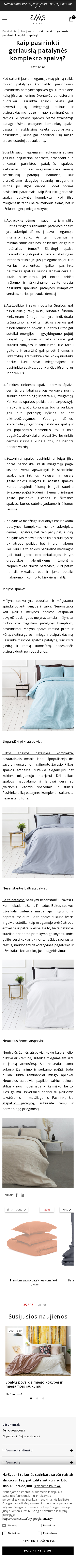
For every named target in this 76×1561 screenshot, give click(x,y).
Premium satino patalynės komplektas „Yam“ (35, 1282)
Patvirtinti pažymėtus (38, 1540)
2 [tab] (37, 1398)
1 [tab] (31, 1398)
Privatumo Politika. (47, 1486)
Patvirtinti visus (38, 1550)
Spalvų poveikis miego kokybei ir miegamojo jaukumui (34, 1384)
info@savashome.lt (28, 1436)
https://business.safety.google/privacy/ (27, 1519)
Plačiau (10, 1394)
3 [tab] (43, 1398)
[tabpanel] (38, 1361)
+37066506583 (16, 1430)
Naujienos (27, 31)
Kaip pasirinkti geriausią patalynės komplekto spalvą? (35, 33)
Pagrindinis (9, 31)
